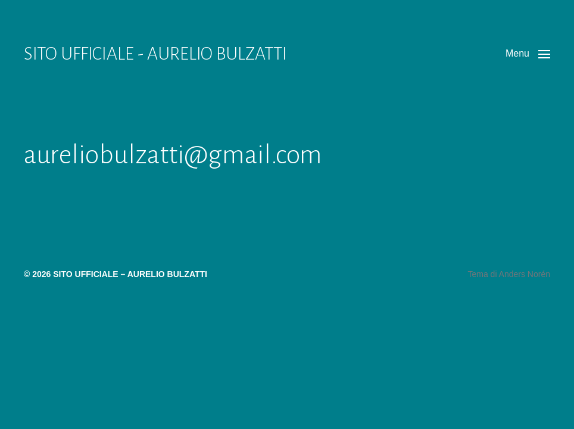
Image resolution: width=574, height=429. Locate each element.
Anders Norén (524, 274)
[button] (528, 53)
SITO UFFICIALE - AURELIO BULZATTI (155, 53)
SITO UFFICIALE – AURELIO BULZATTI (130, 274)
